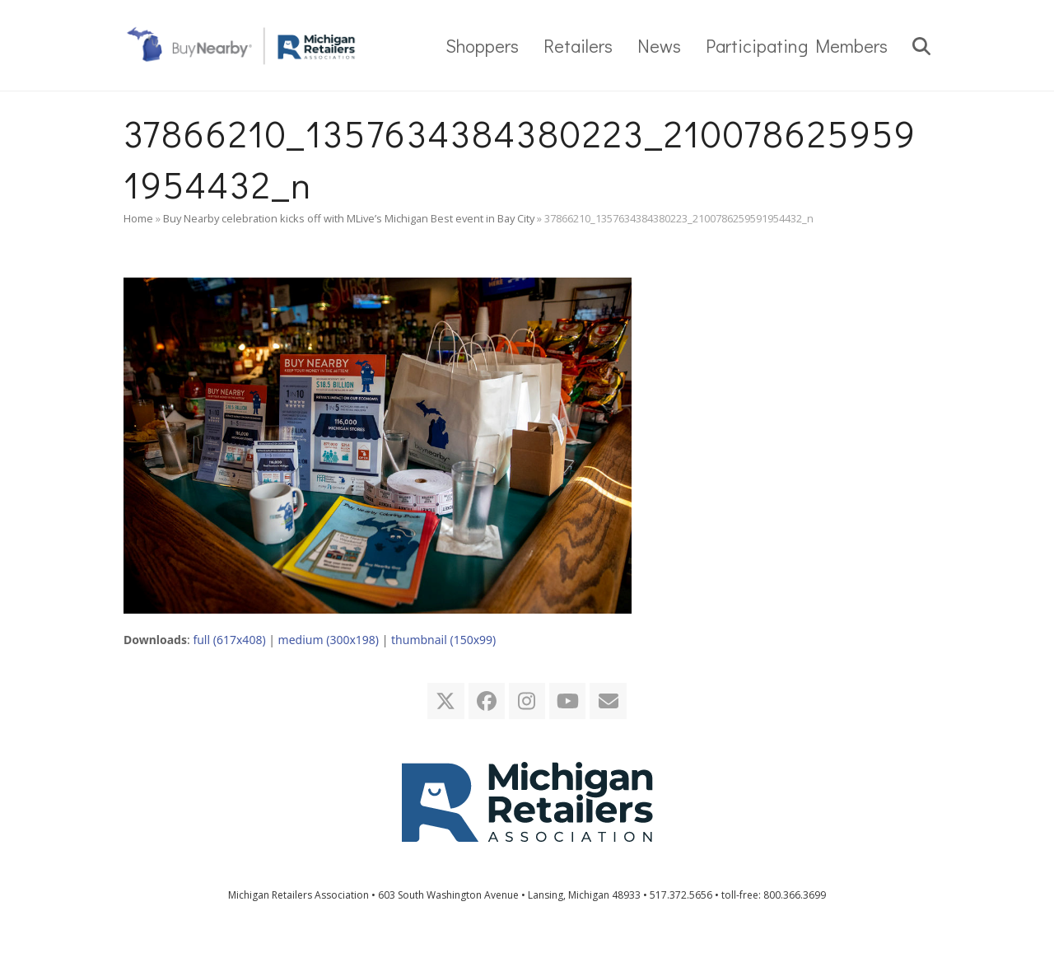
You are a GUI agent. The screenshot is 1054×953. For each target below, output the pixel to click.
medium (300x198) (328, 639)
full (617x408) (229, 639)
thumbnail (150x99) (443, 639)
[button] (921, 45)
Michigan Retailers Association (298, 895)
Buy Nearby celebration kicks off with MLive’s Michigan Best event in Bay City (348, 218)
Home (138, 218)
